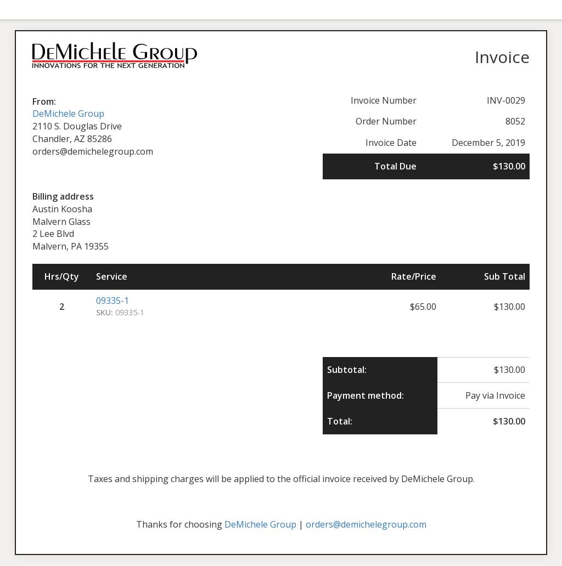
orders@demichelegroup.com (366, 524)
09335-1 (112, 301)
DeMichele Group (68, 113)
